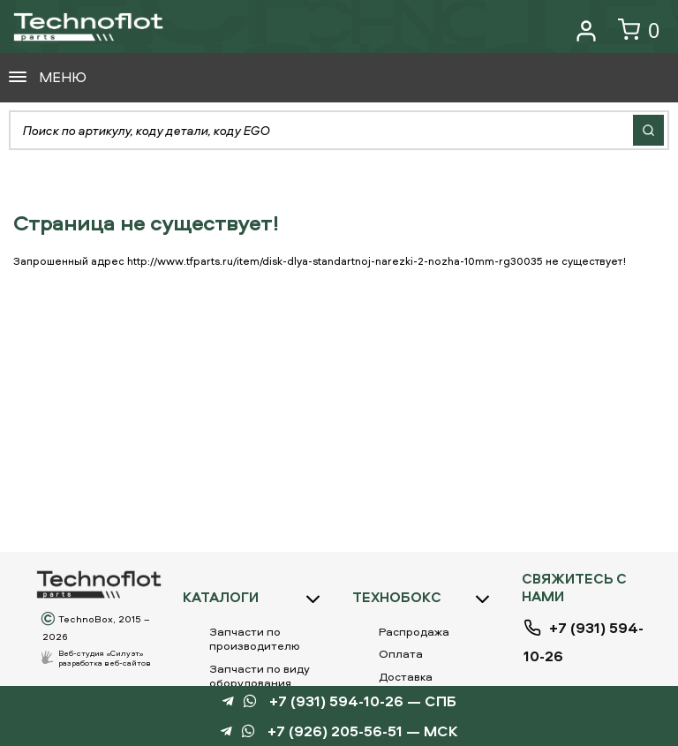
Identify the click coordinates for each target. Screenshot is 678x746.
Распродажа (414, 631)
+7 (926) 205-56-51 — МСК (362, 731)
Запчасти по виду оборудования (259, 675)
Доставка (406, 676)
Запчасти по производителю (254, 638)
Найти (648, 130)
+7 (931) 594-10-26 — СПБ (362, 701)
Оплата (401, 653)
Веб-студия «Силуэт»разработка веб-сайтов (104, 657)
